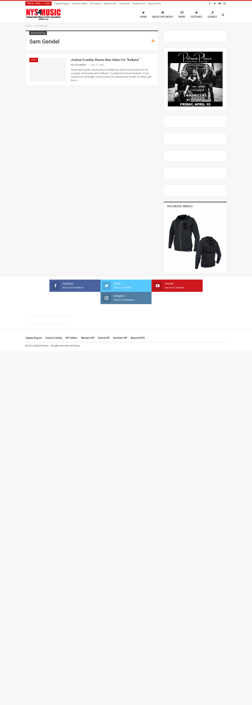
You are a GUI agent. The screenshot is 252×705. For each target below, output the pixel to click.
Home (143, 14)
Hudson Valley (80, 3)
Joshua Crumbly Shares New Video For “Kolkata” (105, 60)
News (182, 14)
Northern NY (138, 3)
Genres (212, 14)
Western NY (110, 3)
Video (34, 60)
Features (196, 14)
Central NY (124, 3)
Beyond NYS (154, 3)
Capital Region (61, 3)
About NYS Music (162, 14)
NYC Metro (95, 3)
